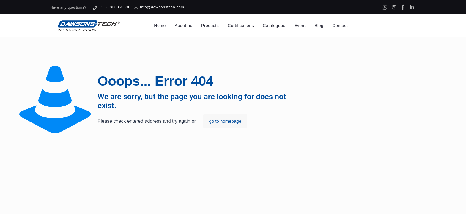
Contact (340, 25)
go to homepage (225, 121)
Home (160, 25)
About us (183, 25)
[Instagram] (394, 7)
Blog (318, 25)
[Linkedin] (412, 7)
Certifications (241, 25)
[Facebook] (403, 7)
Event (300, 25)
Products (210, 25)
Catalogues (274, 25)
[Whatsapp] (385, 7)
